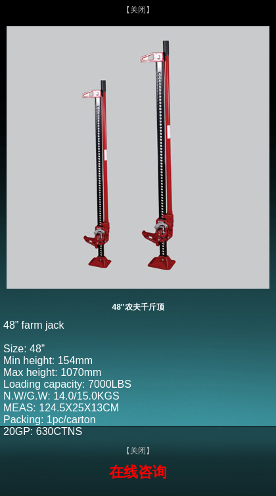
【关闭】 (138, 9)
